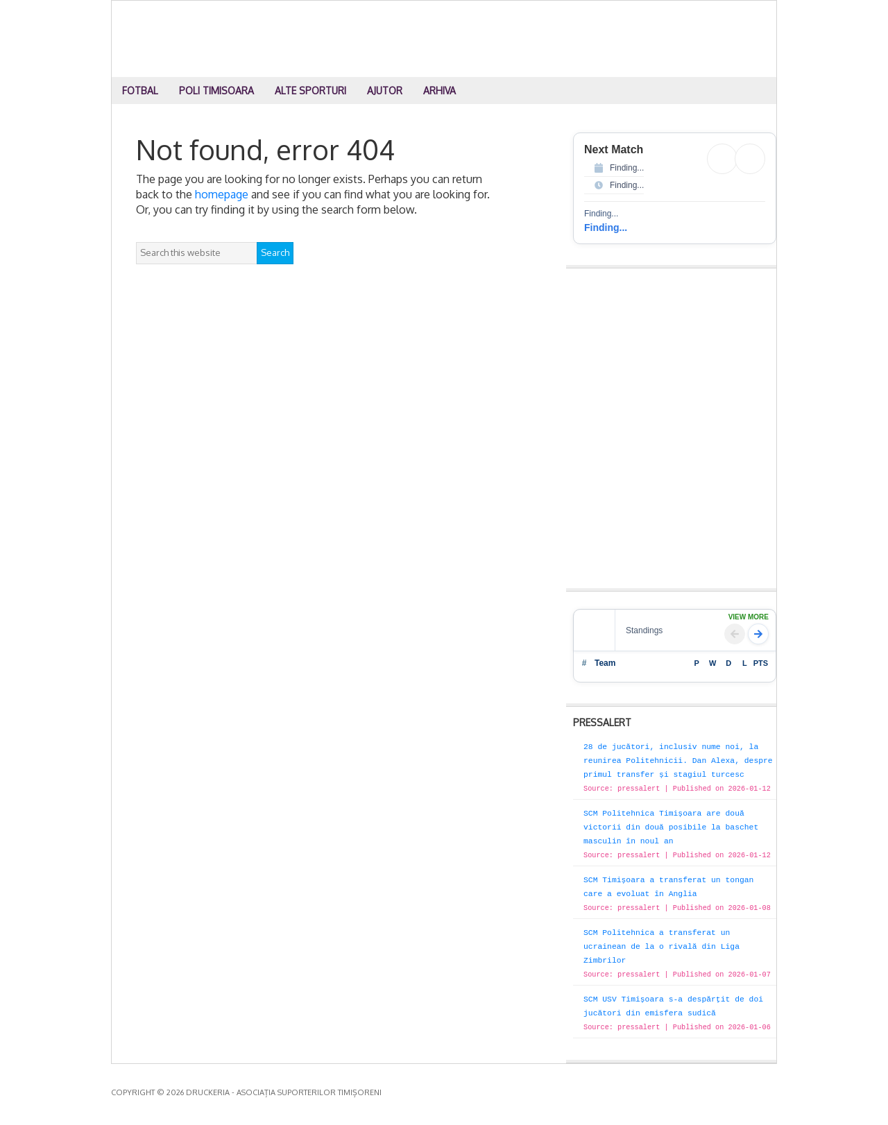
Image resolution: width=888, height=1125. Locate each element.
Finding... (605, 227)
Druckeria (445, 39)
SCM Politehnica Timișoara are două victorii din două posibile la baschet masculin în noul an (670, 827)
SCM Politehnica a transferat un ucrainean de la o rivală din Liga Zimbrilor (661, 947)
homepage (221, 194)
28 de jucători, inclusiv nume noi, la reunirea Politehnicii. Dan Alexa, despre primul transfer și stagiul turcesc (678, 761)
